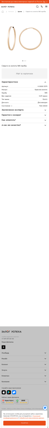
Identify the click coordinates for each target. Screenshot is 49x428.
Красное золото (41, 89)
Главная (3, 12)
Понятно (24, 423)
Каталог (11, 11)
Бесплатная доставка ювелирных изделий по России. (22, 1)
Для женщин (42, 102)
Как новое (43, 106)
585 (46, 93)
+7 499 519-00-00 (8, 339)
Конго (45, 99)
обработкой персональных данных (32, 418)
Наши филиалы (8, 342)
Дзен (3, 347)
